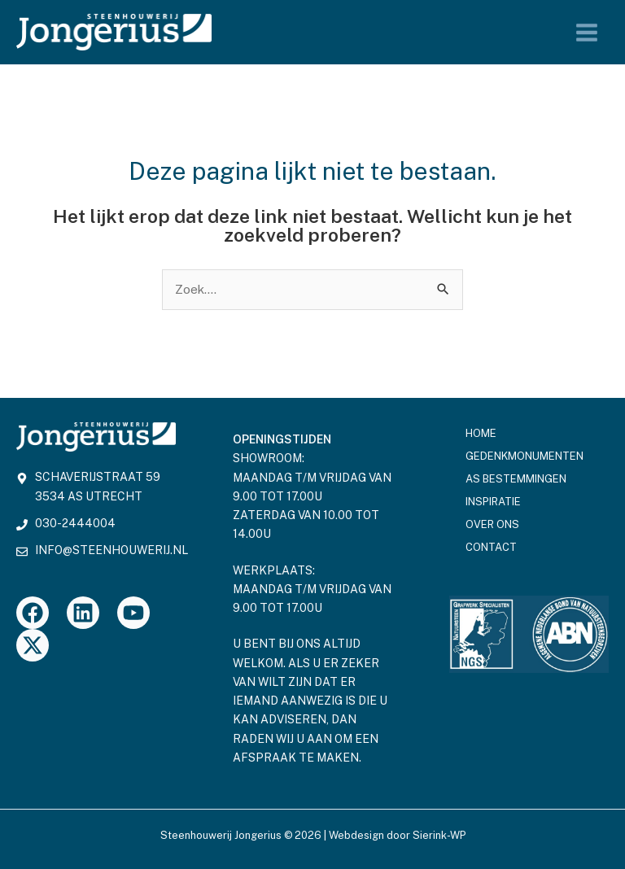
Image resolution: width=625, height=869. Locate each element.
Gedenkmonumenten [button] (528, 456)
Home (480, 433)
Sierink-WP (439, 835)
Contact (491, 547)
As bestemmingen (515, 479)
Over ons (492, 524)
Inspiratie (493, 502)
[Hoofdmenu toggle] (587, 32)
